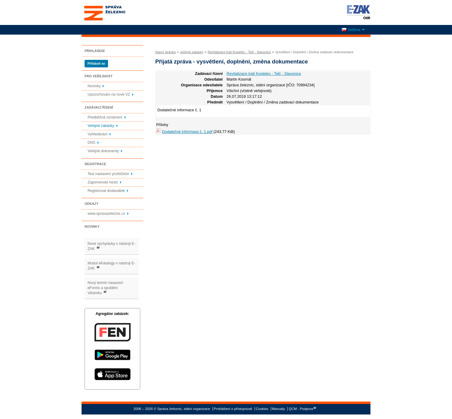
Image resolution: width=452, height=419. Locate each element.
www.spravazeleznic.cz (106, 213)
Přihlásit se (96, 63)
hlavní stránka (165, 52)
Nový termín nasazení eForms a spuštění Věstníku (105, 288)
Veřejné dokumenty (103, 151)
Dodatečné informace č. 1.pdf (187, 131)
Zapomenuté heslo (103, 182)
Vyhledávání (97, 134)
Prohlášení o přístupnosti (233, 409)
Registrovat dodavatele (106, 191)
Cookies (262, 409)
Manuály (278, 409)
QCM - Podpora (301, 409)
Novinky (94, 86)
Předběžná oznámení (105, 117)
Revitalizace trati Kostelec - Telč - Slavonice (239, 52)
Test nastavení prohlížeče (108, 174)
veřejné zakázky (191, 52)
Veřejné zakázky (101, 126)
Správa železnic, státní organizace (116, 12)
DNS (91, 142)
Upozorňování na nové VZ (109, 94)
